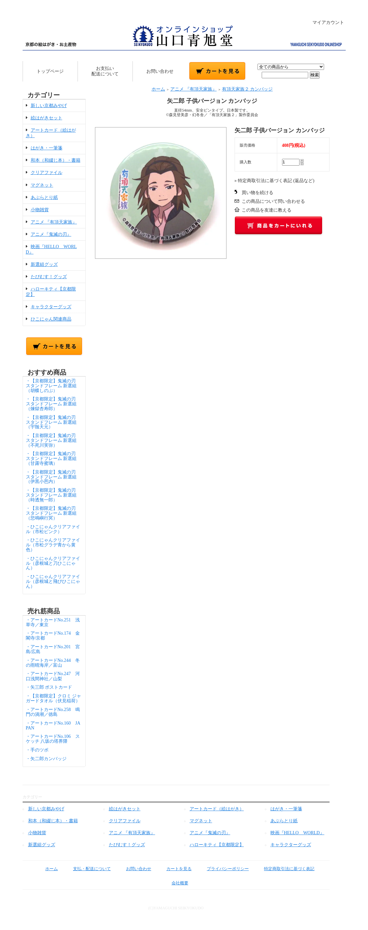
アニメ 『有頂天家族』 (54, 222)
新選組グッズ (44, 264)
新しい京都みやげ (49, 105)
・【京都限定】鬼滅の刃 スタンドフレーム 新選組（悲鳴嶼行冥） (53, 513)
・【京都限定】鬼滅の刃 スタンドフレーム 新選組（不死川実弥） (53, 440)
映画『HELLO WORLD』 (297, 832)
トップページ (50, 71)
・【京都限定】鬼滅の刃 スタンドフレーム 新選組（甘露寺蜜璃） (53, 458)
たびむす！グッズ (49, 276)
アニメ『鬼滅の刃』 (51, 234)
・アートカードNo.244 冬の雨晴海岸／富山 (53, 663)
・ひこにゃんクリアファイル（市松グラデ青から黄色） (53, 545)
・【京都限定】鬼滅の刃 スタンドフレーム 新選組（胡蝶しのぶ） (53, 385)
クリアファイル (46, 172)
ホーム (158, 89)
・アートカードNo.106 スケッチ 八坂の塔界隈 (53, 739)
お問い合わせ (159, 71)
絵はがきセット (46, 117)
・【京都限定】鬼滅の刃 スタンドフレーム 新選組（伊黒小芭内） (53, 477)
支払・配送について (87, 868)
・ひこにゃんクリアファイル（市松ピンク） (53, 529)
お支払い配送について (105, 71)
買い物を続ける (257, 192)
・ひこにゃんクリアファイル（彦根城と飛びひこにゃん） (53, 581)
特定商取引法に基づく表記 (284, 868)
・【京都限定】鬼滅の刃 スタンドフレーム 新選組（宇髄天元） (53, 422)
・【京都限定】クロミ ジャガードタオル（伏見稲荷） (53, 698)
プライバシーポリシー (223, 868)
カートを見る (174, 868)
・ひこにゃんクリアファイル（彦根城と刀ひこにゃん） (53, 563)
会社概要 (175, 883)
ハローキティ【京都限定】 (217, 844)
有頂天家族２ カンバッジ (247, 89)
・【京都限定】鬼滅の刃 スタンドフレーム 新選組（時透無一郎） (53, 495)
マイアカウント (325, 22)
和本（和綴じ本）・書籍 (55, 160)
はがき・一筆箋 (46, 148)
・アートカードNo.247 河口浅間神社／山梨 (53, 676)
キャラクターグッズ (51, 306)
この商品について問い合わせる (273, 201)
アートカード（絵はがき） (217, 808)
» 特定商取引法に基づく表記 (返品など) (274, 180)
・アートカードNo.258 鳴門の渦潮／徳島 (53, 712)
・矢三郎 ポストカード (49, 687)
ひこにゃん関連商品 (51, 319)
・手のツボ (37, 750)
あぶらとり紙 (44, 197)
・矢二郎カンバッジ (46, 758)
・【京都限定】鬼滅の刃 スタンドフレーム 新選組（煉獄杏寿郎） (53, 404)
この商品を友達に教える (266, 210)
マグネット (42, 185)
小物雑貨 (40, 209)
